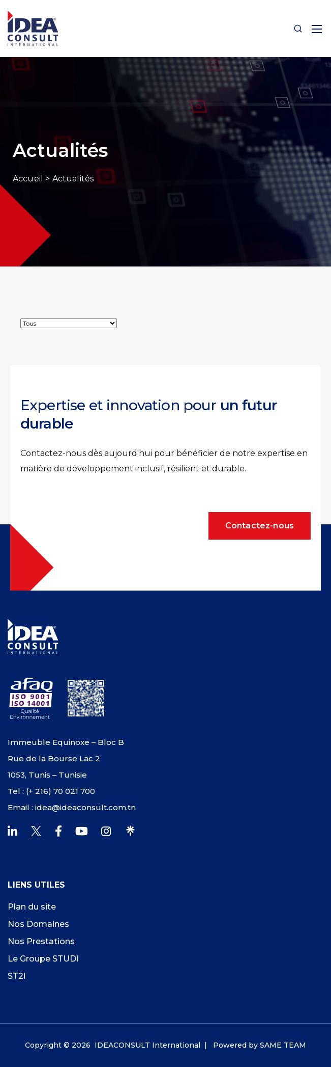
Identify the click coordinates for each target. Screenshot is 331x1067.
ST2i (16, 976)
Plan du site (32, 907)
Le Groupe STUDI (43, 959)
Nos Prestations (41, 941)
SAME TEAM (283, 1045)
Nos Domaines (38, 924)
